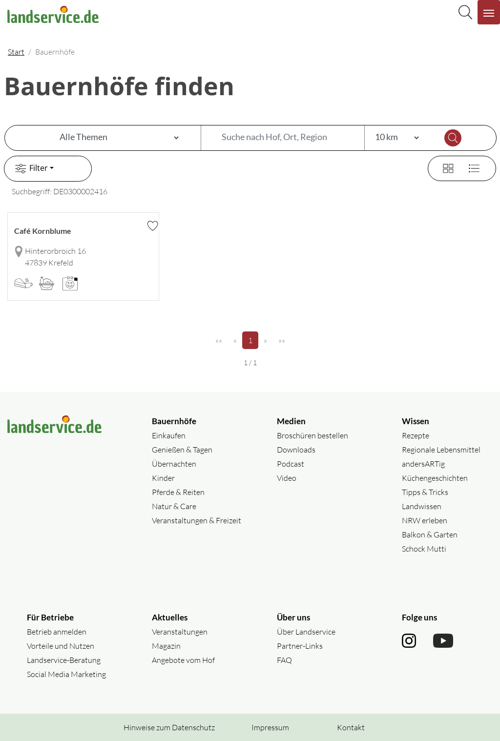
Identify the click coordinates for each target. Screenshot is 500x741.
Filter (30, 168)
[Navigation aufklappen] (489, 12)
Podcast (290, 464)
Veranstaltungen (180, 632)
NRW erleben (424, 520)
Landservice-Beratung (64, 660)
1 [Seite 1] (253, 340)
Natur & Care (174, 506)
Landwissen (421, 506)
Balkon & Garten (430, 534)
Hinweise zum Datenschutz (169, 727)
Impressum (270, 727)
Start (16, 52)
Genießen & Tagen (182, 449)
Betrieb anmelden (56, 632)
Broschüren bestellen (312, 435)
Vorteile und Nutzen (60, 646)
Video (286, 478)
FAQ (284, 660)
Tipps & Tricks (425, 492)
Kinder (163, 478)
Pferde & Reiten (178, 492)
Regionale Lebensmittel (441, 449)
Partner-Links (300, 646)
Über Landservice (306, 632)
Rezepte (415, 435)
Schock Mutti (424, 549)
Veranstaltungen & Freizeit (196, 520)
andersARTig (423, 464)
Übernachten (174, 464)
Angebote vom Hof (183, 660)
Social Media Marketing (66, 674)
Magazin (166, 646)
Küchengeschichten (435, 478)
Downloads (296, 449)
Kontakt (351, 727)
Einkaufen (169, 435)
